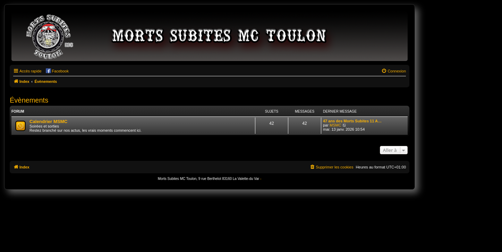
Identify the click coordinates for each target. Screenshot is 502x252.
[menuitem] (393, 71)
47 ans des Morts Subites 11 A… (352, 121)
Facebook (60, 71)
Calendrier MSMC (48, 121)
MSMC (335, 125)
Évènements (29, 100)
